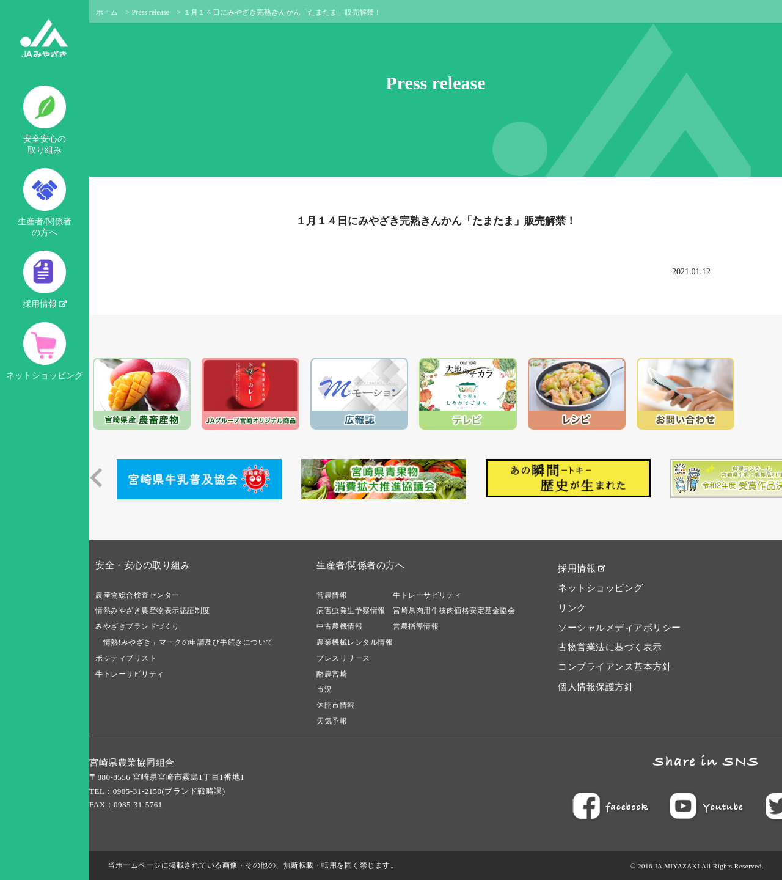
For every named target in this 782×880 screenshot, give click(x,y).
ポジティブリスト (125, 658)
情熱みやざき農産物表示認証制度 (152, 610)
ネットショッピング (44, 351)
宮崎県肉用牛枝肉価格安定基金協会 (454, 610)
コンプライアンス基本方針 (614, 667)
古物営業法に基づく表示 (610, 647)
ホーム (107, 12)
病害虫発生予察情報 (351, 610)
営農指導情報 (416, 626)
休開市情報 (335, 705)
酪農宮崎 (331, 674)
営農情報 (331, 595)
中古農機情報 (339, 626)
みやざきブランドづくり (137, 626)
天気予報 (331, 721)
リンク (572, 608)
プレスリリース (343, 658)
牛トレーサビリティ (129, 674)
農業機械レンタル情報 (354, 642)
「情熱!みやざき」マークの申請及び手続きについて (184, 642)
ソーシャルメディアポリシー (619, 627)
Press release (151, 12)
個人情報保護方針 (596, 687)
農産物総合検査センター (137, 595)
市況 (324, 689)
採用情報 (45, 280)
